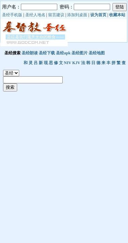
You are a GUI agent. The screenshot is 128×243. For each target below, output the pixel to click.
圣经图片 (79, 53)
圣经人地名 (35, 14)
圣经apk (63, 53)
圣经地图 (97, 53)
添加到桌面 (77, 14)
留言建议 (56, 14)
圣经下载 (47, 53)
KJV (76, 62)
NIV (67, 62)
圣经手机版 (12, 14)
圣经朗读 (30, 53)
